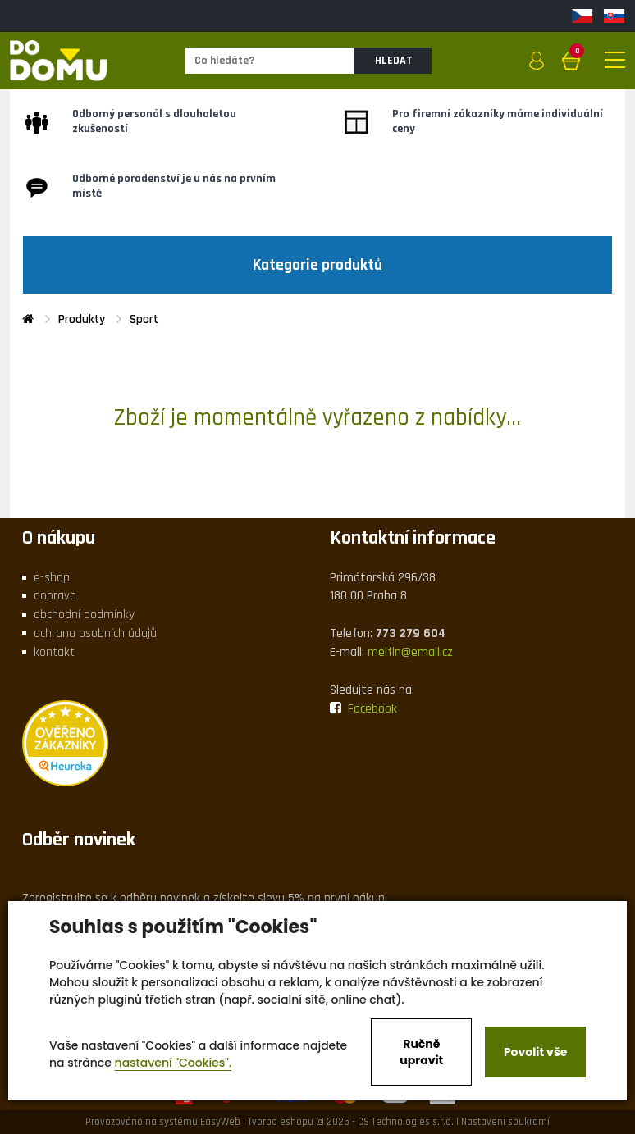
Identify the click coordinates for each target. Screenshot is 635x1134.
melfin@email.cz (410, 652)
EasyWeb (220, 1121)
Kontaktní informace (413, 538)
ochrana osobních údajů (95, 633)
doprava (55, 595)
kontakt (54, 652)
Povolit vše (535, 1052)
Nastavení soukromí (505, 1121)
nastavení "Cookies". (173, 1062)
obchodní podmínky (84, 614)
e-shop (52, 577)
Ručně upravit (421, 1052)
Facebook (363, 708)
